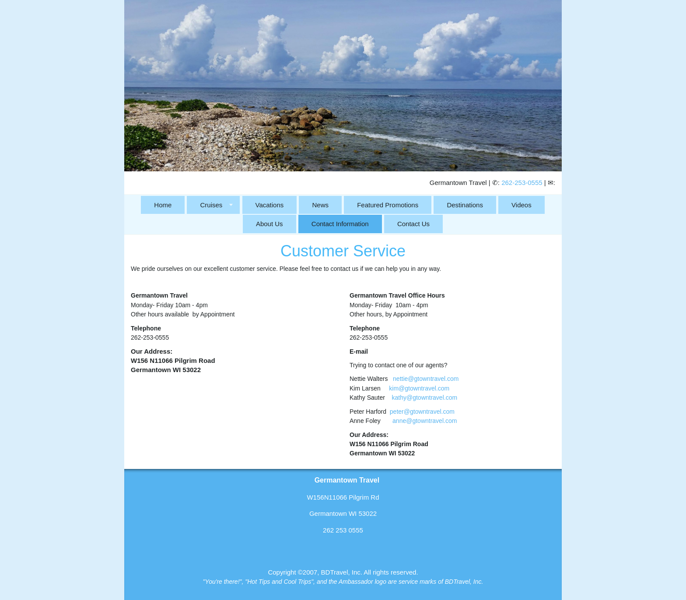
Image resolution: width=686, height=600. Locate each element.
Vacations (270, 205)
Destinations (465, 205)
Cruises (211, 205)
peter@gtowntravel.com (422, 411)
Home (163, 205)
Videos (521, 205)
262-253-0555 (521, 182)
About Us (269, 223)
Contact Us (413, 223)
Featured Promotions (387, 205)
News (320, 205)
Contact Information (340, 223)
